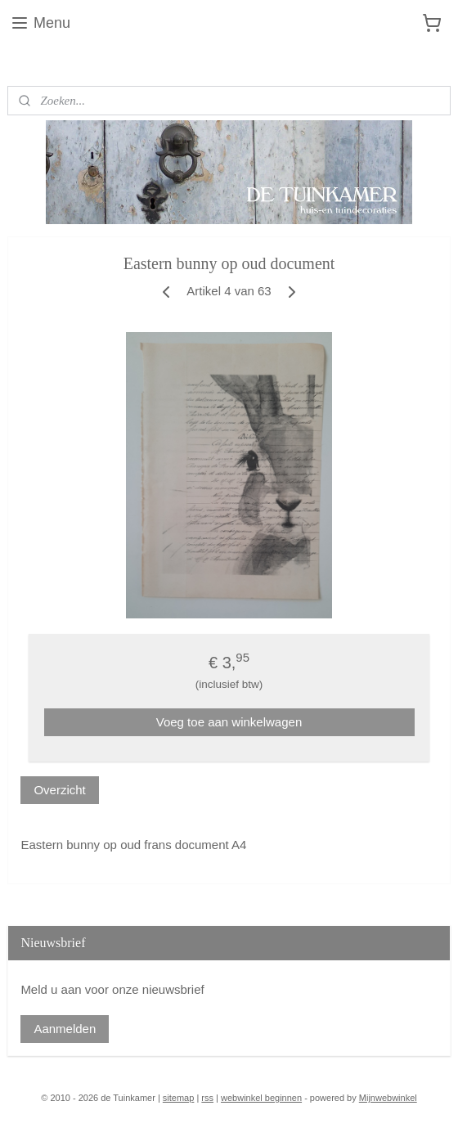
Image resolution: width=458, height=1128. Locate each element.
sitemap (179, 1098)
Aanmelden (65, 1029)
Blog (19, 63)
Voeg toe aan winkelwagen (229, 722)
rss (207, 1098)
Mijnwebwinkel (388, 1098)
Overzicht (59, 791)
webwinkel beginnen (261, 1098)
